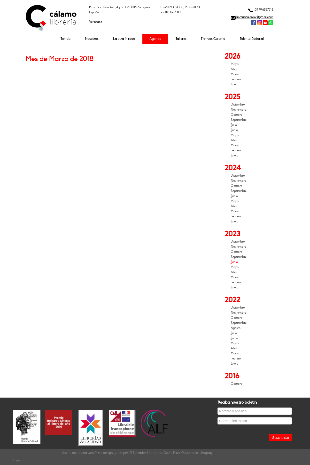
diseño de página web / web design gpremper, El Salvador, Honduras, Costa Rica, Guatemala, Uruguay (137, 453)
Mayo (235, 64)
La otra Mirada (124, 39)
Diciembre (238, 104)
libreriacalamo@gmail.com (254, 17)
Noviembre (238, 110)
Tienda (65, 39)
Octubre (236, 115)
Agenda (155, 39)
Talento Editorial (252, 39)
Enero (234, 84)
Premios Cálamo (213, 39)
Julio (234, 125)
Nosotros (92, 39)
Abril (234, 69)
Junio (234, 130)
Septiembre (239, 120)
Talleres (181, 39)
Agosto (235, 328)
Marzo (235, 74)
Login (16, 460)
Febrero (236, 79)
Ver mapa (95, 22)
